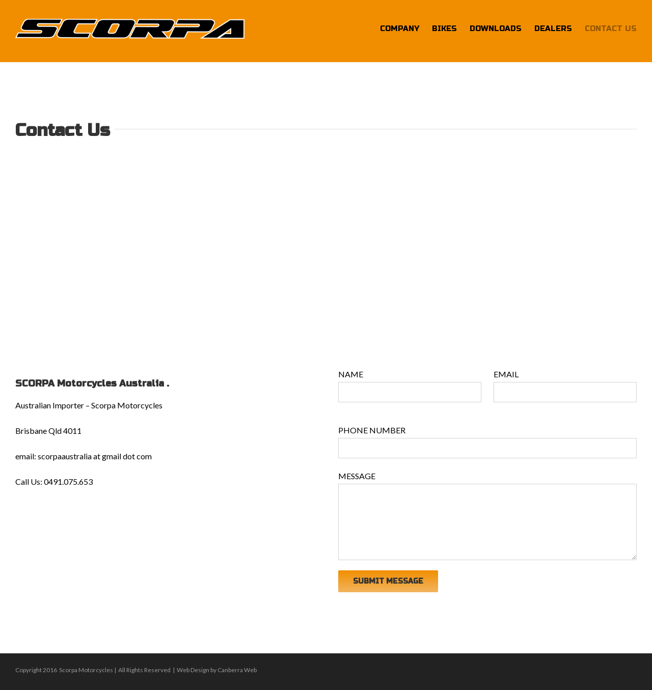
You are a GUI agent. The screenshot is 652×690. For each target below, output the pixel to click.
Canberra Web (237, 670)
